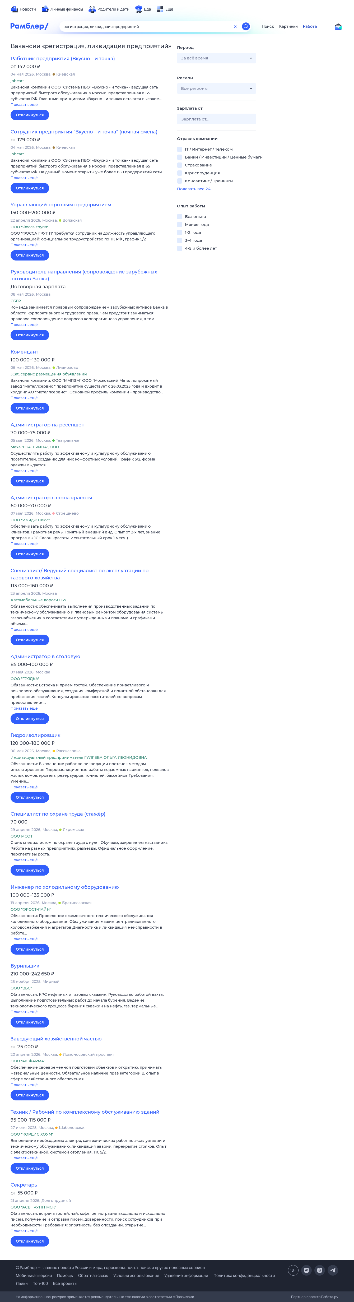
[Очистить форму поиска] (235, 26)
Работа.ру (329, 1296)
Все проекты (65, 1283)
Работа (310, 26)
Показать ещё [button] (24, 104)
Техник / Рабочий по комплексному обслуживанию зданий (85, 1112)
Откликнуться (30, 115)
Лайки (22, 1283)
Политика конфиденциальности (244, 1275)
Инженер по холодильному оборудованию (65, 887)
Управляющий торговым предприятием (61, 205)
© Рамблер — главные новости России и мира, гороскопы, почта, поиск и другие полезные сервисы (110, 1267)
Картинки (288, 26)
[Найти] (246, 26)
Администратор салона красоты (51, 498)
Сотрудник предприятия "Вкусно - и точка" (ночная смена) (84, 132)
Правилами (184, 1296)
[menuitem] (23, 9)
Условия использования (136, 1275)
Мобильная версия (34, 1275)
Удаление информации (186, 1275)
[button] (90, 96)
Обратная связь (93, 1275)
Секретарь (24, 1185)
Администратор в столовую (45, 656)
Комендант (24, 352)
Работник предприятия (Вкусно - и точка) (63, 59)
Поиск (268, 26)
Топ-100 (40, 1283)
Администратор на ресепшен (48, 425)
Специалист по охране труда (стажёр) (58, 814)
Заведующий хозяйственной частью (56, 1039)
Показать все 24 (194, 188)
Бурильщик (25, 966)
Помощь (65, 1275)
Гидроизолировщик (35, 735)
